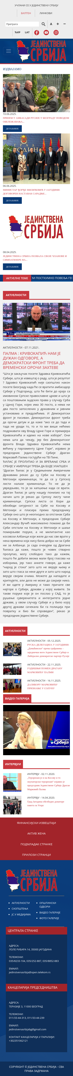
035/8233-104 (17, 961)
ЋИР (17, 32)
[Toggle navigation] (8, 51)
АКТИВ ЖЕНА (36, 833)
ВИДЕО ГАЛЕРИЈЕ (50, 912)
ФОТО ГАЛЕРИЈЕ (49, 918)
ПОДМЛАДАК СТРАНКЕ (37, 844)
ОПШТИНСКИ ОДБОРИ (48, 905)
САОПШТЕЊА (20, 908)
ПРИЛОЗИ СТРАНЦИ (36, 855)
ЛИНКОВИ (46, 13)
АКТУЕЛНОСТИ (21, 903)
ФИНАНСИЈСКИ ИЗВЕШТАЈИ (36, 823)
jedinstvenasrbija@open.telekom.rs (29, 972)
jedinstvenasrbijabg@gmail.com (27, 1029)
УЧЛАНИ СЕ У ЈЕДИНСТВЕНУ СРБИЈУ (36, 5)
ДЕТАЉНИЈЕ (12, 128)
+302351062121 (18, 1040)
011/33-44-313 (17, 1018)
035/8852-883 (51, 961)
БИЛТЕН (26, 13)
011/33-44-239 (35, 1018)
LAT (27, 32)
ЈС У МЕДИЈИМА (21, 914)
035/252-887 (33, 961)
